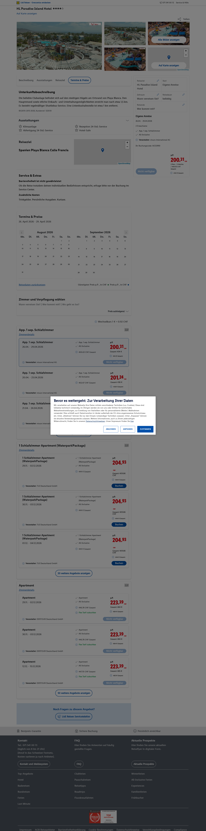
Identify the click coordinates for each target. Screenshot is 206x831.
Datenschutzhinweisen (95, 421)
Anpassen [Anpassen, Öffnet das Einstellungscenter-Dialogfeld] (127, 429)
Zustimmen (145, 429)
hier (132, 421)
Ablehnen (111, 429)
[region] (103, 415)
